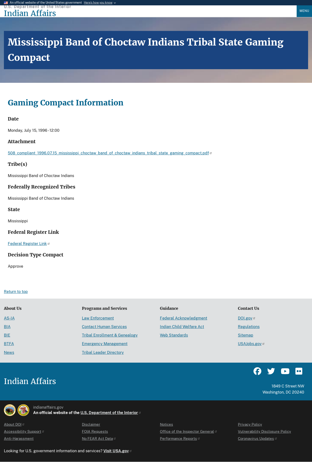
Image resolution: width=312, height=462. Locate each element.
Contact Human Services (104, 326)
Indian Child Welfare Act (182, 326)
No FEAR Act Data (99, 438)
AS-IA (9, 318)
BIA (7, 326)
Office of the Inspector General (188, 431)
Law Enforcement (98, 318)
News (9, 352)
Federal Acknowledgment (183, 318)
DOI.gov (247, 318)
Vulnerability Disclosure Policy (264, 431)
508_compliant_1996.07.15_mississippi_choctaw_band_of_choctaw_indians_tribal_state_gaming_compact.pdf (110, 153)
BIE (7, 335)
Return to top (16, 291)
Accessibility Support (24, 431)
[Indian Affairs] (150, 13)
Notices (166, 424)
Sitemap (245, 335)
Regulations (249, 326)
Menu (304, 11)
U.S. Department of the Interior (110, 412)
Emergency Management (104, 343)
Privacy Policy (250, 424)
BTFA (9, 343)
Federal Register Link (29, 243)
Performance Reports (180, 438)
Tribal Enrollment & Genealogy (110, 335)
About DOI (14, 424)
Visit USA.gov (117, 451)
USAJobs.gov (251, 343)
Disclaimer (91, 424)
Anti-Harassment (19, 438)
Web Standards (174, 335)
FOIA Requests (95, 431)
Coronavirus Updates (257, 438)
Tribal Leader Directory (103, 352)
